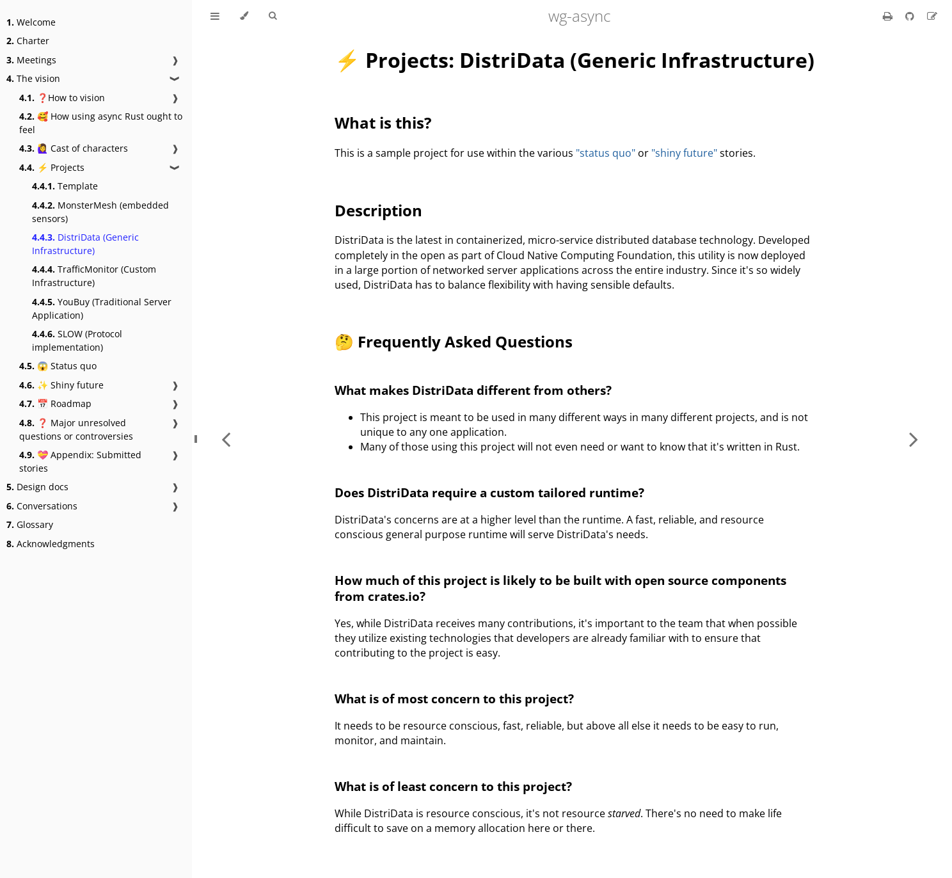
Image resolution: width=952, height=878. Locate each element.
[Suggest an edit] (932, 16)
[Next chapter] (913, 439)
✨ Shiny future (61, 385)
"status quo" (605, 153)
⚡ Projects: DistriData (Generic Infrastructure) (574, 60)
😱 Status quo (58, 366)
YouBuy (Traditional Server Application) (101, 308)
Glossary (29, 524)
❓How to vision (62, 98)
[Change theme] (244, 16)
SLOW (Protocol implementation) (77, 340)
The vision (33, 78)
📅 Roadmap (55, 403)
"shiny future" (684, 153)
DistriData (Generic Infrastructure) (85, 244)
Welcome (31, 22)
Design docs (37, 487)
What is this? (383, 122)
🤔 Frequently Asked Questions (454, 341)
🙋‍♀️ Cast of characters (73, 148)
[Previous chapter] (226, 439)
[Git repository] (911, 16)
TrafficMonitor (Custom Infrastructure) (94, 276)
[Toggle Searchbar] (272, 16)
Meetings (31, 60)
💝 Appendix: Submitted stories (80, 461)
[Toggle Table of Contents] (215, 16)
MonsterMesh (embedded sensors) (100, 212)
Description (378, 210)
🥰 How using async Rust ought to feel (100, 123)
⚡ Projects (51, 167)
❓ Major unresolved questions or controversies (76, 429)
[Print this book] (889, 16)
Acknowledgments (50, 544)
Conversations (41, 506)
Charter (27, 41)
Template (65, 186)
